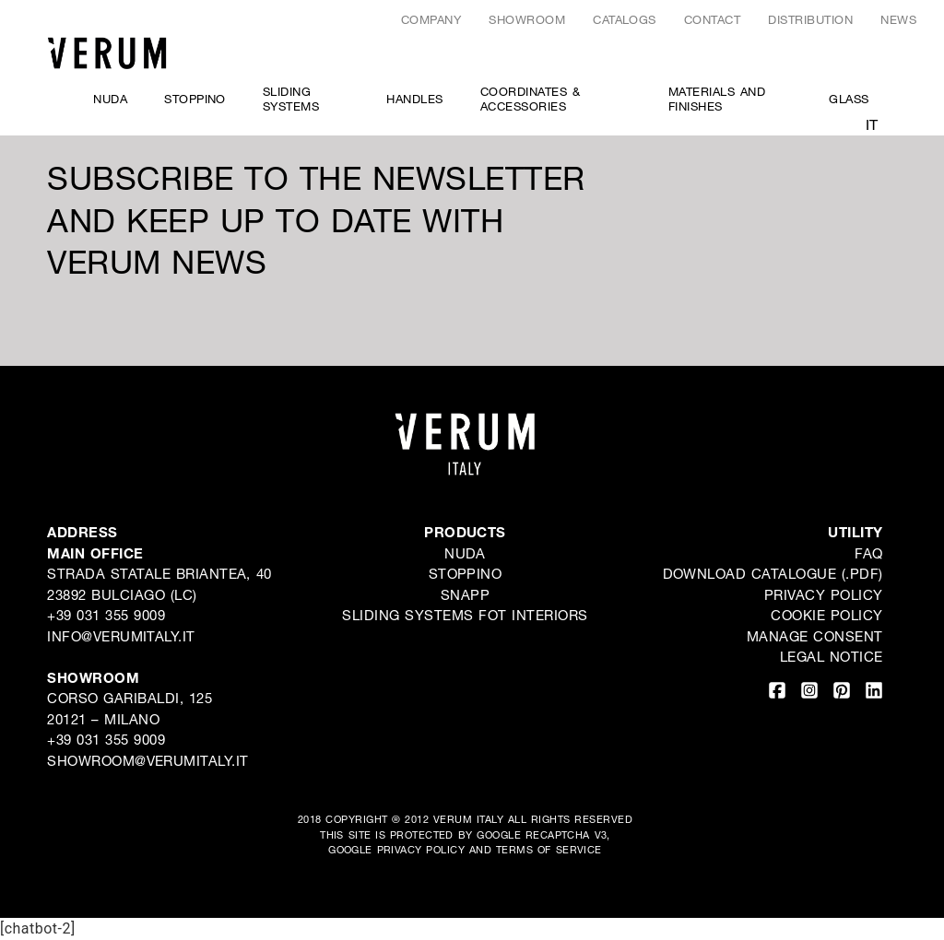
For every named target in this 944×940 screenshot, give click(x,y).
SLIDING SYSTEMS (291, 98)
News (898, 19)
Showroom (527, 19)
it (872, 124)
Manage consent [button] (815, 636)
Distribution (810, 19)
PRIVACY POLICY (421, 849)
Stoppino (195, 98)
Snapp (465, 594)
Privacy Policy (823, 594)
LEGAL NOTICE (831, 656)
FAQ (868, 553)
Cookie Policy (826, 614)
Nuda (110, 98)
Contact (712, 19)
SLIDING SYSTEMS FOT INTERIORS (464, 614)
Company (431, 19)
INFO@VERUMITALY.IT (121, 636)
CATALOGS (624, 19)
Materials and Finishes (716, 98)
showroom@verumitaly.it (148, 760)
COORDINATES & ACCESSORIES (530, 98)
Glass (848, 98)
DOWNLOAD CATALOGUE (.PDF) (773, 573)
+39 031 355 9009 (106, 614)
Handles (414, 98)
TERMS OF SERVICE (549, 849)
